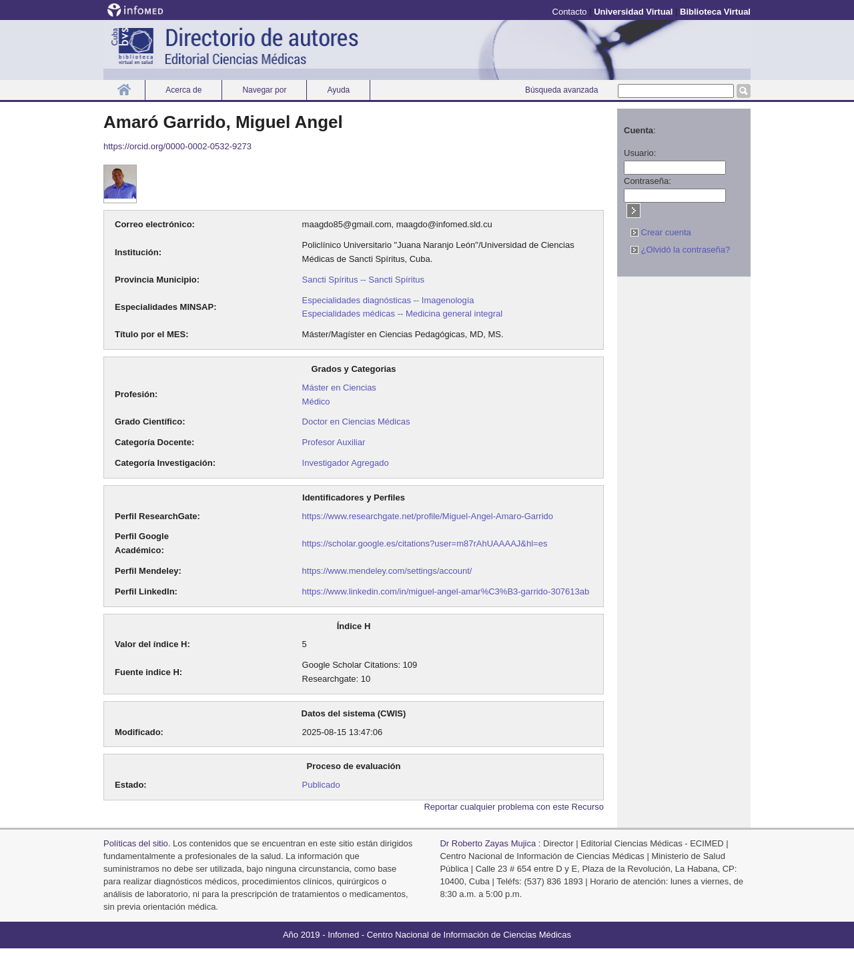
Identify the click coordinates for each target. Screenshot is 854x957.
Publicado (321, 785)
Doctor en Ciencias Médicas (356, 422)
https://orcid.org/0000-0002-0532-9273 (177, 146)
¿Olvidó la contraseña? (680, 250)
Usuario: (640, 153)
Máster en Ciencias (339, 388)
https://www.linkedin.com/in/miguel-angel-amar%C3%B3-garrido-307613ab (446, 591)
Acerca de (183, 90)
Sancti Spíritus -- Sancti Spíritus (363, 280)
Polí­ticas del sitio (135, 843)
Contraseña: (647, 181)
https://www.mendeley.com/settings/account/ (387, 571)
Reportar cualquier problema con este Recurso (514, 807)
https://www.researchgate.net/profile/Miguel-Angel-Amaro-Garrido (427, 516)
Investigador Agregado (345, 463)
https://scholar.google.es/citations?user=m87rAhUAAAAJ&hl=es (425, 543)
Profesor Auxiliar (334, 442)
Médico (316, 402)
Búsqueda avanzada (561, 90)
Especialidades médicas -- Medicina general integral (402, 314)
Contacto (569, 12)
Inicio (124, 89)
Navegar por (264, 90)
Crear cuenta (660, 232)
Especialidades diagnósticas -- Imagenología (388, 300)
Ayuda (338, 90)
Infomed (343, 935)
